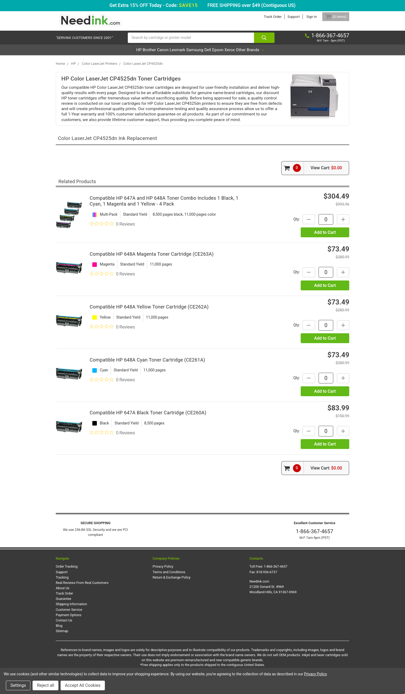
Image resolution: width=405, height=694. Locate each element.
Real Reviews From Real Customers (82, 587)
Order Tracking (67, 571)
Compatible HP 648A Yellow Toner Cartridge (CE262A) (149, 311)
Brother (126, 54)
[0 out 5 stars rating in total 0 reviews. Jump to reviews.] (112, 228)
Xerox (251, 54)
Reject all (45, 685)
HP (109, 54)
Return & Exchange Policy (171, 582)
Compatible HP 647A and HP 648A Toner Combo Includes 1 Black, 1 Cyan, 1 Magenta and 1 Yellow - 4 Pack (164, 205)
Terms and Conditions (169, 576)
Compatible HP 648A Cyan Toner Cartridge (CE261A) (147, 364)
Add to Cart (325, 236)
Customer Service (69, 614)
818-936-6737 (266, 576)
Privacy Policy (163, 571)
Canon (147, 54)
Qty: (292, 223)
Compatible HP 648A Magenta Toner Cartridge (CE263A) (152, 258)
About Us (62, 592)
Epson (232, 54)
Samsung (194, 54)
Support (287, 16)
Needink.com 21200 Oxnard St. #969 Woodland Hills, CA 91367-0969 (273, 591)
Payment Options (68, 619)
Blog (59, 630)
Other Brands (280, 54)
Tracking (62, 582)
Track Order (266, 16)
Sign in (305, 16)
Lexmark (169, 54)
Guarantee (63, 603)
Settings (18, 685)
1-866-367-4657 (314, 535)
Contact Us (64, 625)
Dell (215, 54)
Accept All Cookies (82, 685)
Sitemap (62, 635)
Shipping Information (71, 609)
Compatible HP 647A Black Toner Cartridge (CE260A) (148, 417)
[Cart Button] (332, 16)
